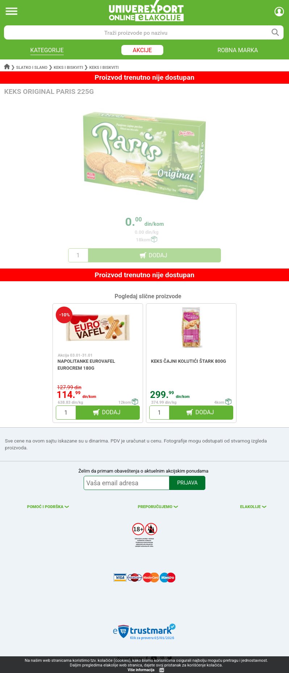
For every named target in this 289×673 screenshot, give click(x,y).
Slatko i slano (31, 67)
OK (162, 670)
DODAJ (157, 255)
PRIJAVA (187, 483)
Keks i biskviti (68, 67)
